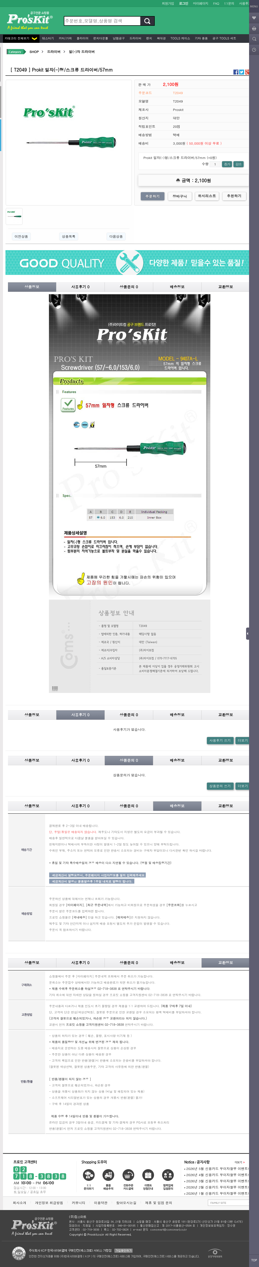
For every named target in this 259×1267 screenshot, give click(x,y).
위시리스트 (207, 195)
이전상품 (21, 236)
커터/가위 (65, 38)
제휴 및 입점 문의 (159, 1202)
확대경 (161, 38)
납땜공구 (118, 38)
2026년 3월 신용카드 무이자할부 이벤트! (216, 1181)
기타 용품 (201, 38)
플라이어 (82, 38)
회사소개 (19, 1202)
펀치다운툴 (100, 38)
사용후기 (245, 3)
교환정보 (225, 286)
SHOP (34, 51)
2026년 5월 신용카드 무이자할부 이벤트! (216, 1168)
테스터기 (47, 38)
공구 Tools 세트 (224, 38)
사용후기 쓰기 (220, 740)
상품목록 (68, 236)
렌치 (148, 38)
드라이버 (135, 38)
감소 (238, 164)
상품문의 (129, 286)
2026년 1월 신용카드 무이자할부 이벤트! (216, 1193)
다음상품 (116, 236)
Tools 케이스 (180, 38)
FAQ (216, 3)
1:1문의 (229, 3)
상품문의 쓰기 (220, 786)
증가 (227, 164)
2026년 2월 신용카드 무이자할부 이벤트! (216, 1187)
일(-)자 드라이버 (82, 51)
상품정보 (32, 286)
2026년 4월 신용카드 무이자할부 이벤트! (216, 1174)
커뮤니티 (78, 1202)
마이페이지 (200, 3)
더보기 (243, 740)
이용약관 (101, 1202)
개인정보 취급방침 (49, 1202)
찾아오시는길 (126, 1202)
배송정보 (177, 286)
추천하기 (234, 195)
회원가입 (168, 3)
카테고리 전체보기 (21, 38)
